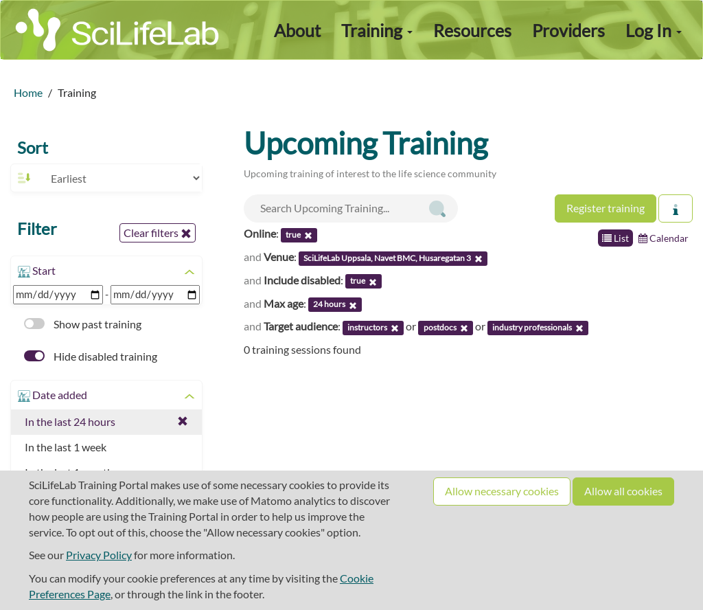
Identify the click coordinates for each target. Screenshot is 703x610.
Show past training (82, 323)
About (297, 30)
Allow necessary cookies (502, 490)
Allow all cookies (623, 490)
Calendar (663, 238)
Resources (472, 30)
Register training (605, 207)
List (615, 238)
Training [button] (377, 30)
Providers (568, 30)
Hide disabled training (90, 356)
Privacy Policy (99, 554)
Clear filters (158, 233)
